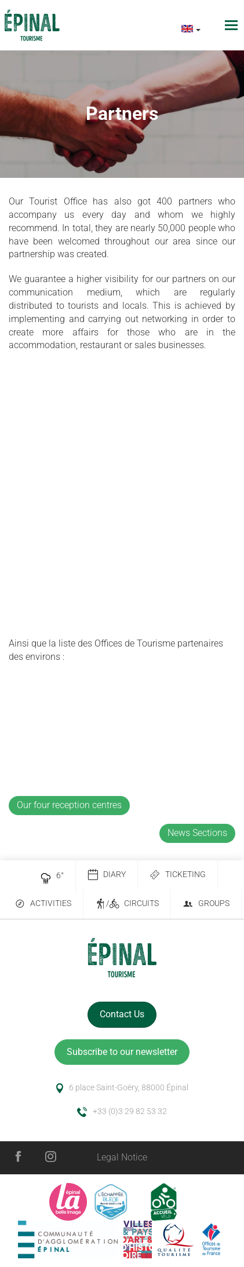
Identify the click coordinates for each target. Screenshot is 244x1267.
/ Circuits (127, 904)
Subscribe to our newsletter (122, 1051)
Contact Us (122, 1014)
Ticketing (178, 875)
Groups (206, 904)
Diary (107, 875)
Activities (42, 904)
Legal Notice (122, 1157)
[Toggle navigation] (232, 25)
